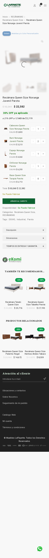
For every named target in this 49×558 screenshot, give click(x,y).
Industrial (21, 219)
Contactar (43, 379)
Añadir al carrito (18, 201)
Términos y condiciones (14, 427)
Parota (30, 219)
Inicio (5, 17)
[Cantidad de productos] (38, 129)
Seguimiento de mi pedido (15, 403)
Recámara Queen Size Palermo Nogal (12, 352)
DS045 (12, 219)
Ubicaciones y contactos (14, 390)
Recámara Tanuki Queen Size (13, 303)
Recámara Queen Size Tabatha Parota (35, 303)
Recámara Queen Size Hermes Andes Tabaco (35, 352)
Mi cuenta (7, 421)
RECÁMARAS (17, 17)
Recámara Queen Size (13, 20)
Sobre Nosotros (10, 397)
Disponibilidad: (10, 208)
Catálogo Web (9, 415)
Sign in (35, 5)
